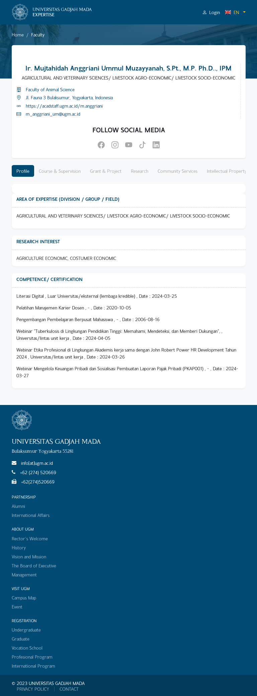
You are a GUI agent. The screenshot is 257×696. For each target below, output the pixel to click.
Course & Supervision (60, 171)
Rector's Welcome (30, 538)
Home (18, 34)
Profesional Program (32, 657)
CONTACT (69, 689)
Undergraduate (26, 630)
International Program (33, 666)
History (19, 547)
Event (17, 606)
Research (139, 171)
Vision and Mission (29, 556)
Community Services (177, 171)
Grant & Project (105, 171)
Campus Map (24, 597)
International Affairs (31, 515)
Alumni (18, 506)
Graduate (20, 639)
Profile (22, 171)
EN (232, 12)
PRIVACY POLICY (33, 689)
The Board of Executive (34, 565)
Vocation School (27, 648)
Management (24, 574)
